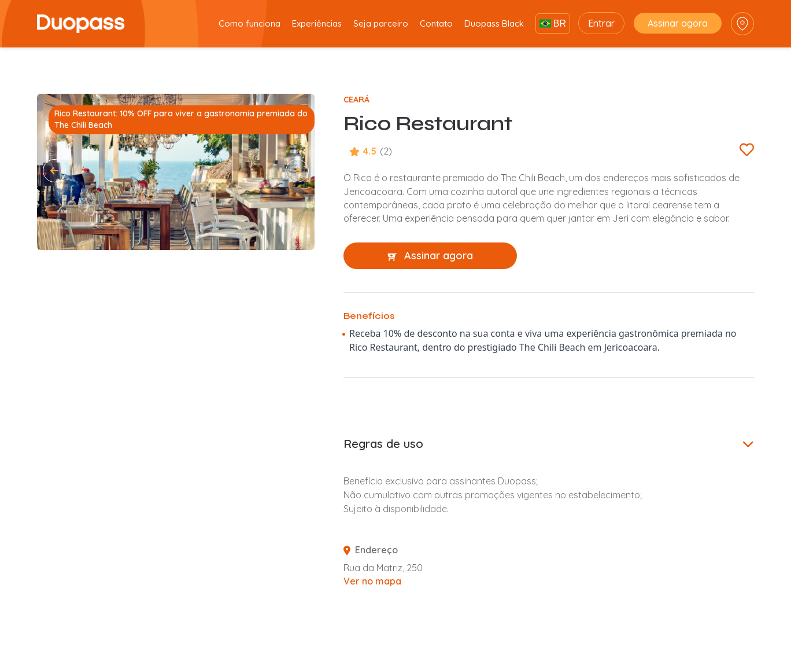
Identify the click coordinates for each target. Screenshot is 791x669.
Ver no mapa (372, 581)
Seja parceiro (380, 23)
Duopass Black (494, 23)
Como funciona (249, 23)
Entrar (601, 23)
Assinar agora (678, 23)
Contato (436, 23)
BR (552, 23)
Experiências (317, 23)
